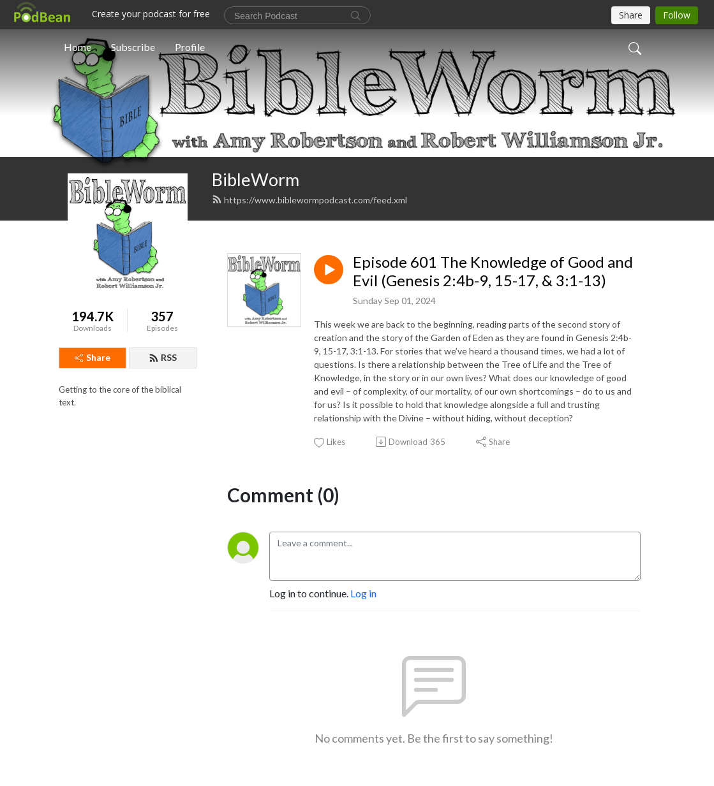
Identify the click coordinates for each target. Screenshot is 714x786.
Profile (190, 47)
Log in (363, 593)
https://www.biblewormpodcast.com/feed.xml (309, 199)
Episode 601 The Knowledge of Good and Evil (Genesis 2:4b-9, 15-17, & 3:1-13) (493, 271)
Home (77, 47)
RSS (163, 357)
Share (92, 357)
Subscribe (133, 47)
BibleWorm (255, 179)
